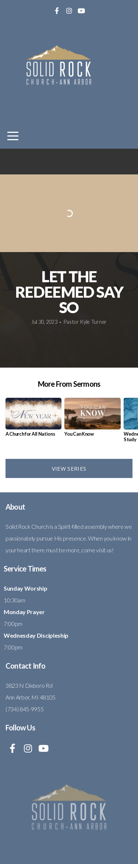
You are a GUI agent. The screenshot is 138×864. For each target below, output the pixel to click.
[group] (33, 420)
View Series (69, 468)
